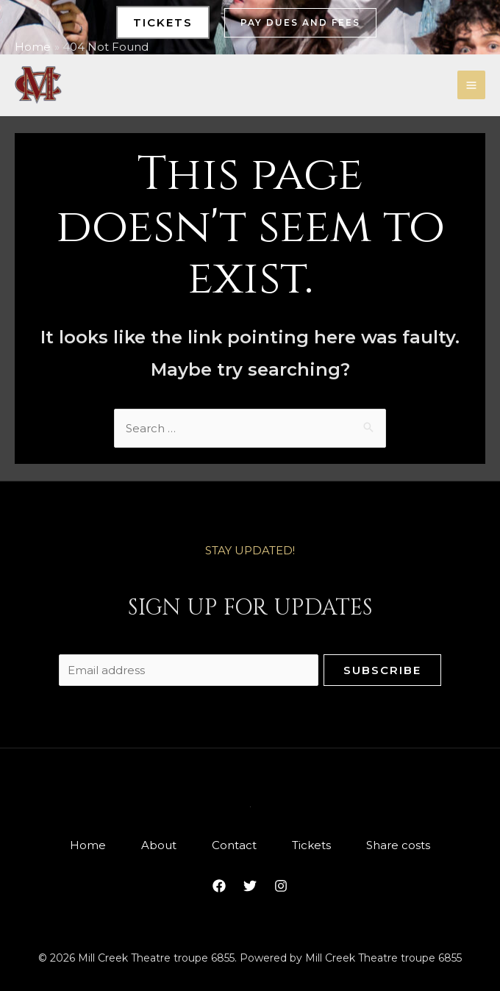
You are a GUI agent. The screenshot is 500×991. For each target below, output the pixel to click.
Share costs (398, 845)
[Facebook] (219, 885)
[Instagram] (281, 885)
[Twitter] (250, 885)
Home (88, 845)
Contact (234, 845)
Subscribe (382, 670)
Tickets (311, 845)
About (158, 845)
